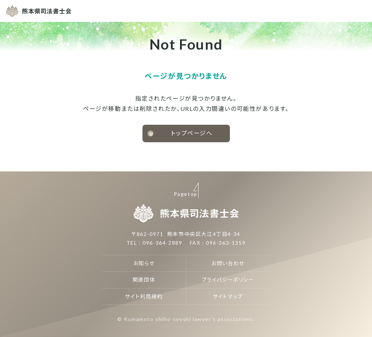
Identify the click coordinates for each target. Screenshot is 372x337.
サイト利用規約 (143, 296)
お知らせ (143, 263)
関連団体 (144, 279)
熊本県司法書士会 (38, 11)
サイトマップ (228, 296)
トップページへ (191, 132)
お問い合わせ (227, 263)
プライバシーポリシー (228, 279)
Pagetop (185, 194)
